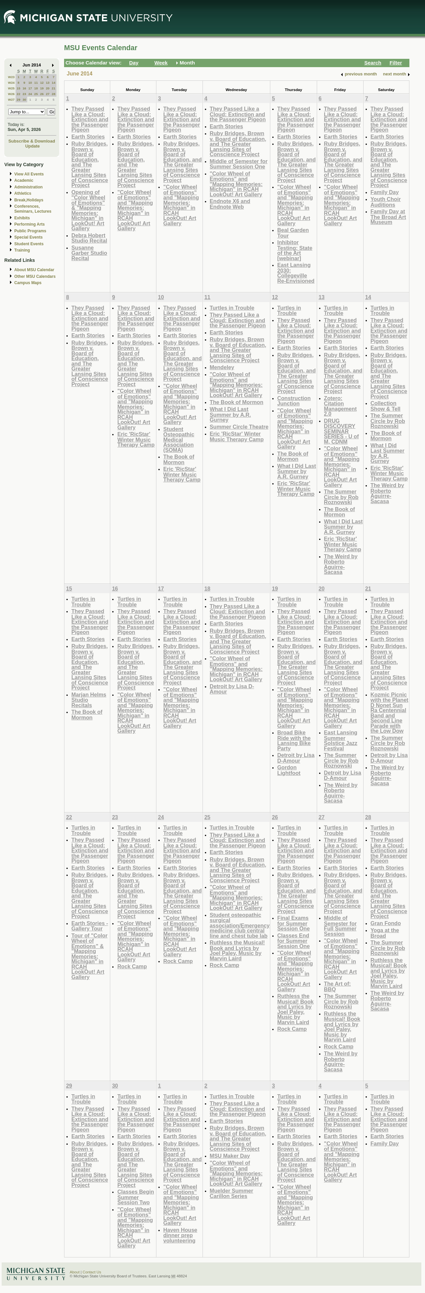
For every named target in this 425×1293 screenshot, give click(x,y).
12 (42, 82)
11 (36, 82)
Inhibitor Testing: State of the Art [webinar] (294, 250)
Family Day (385, 192)
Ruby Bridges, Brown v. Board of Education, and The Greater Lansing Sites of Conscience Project (89, 164)
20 (47, 88)
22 (18, 94)
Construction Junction (294, 401)
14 (53, 82)
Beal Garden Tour (293, 233)
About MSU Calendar (34, 270)
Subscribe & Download (31, 141)
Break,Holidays (28, 200)
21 (53, 88)
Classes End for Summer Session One (293, 940)
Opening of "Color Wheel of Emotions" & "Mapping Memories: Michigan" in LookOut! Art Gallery (88, 210)
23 (24, 94)
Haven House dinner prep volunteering (180, 1235)
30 (24, 99)
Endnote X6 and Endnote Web (230, 204)
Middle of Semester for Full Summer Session (340, 926)
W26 (11, 94)
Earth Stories (88, 137)
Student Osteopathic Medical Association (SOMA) (178, 439)
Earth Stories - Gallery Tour (89, 926)
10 (30, 82)
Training (22, 250)
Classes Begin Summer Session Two (135, 1197)
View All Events (29, 174)
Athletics (22, 193)
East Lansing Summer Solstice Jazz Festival (341, 740)
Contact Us (92, 1272)
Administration (28, 187)
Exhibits (22, 218)
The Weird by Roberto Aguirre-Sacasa (341, 564)
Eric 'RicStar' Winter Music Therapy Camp (135, 439)
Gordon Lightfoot (288, 770)
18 (36, 88)
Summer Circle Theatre (239, 427)
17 (30, 88)
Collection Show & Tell (385, 406)
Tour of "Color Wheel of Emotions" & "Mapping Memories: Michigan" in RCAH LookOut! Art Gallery (89, 956)
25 (36, 94)
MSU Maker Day (230, 1156)
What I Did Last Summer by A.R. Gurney (230, 414)
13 (47, 82)
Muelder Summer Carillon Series (231, 1193)
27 (47, 94)
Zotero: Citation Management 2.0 (340, 406)
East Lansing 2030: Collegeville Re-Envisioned (295, 273)
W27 (11, 99)
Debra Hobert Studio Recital (89, 238)
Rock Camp (132, 966)
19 (42, 88)
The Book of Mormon (178, 459)
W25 (11, 88)
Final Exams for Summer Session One (293, 923)
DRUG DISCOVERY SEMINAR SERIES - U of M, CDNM (341, 431)
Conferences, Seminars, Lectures (32, 209)
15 (18, 88)
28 (53, 94)
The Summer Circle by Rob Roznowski (341, 496)
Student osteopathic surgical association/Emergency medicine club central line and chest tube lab (240, 925)
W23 (11, 77)
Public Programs (30, 231)
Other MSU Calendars (35, 276)
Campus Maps (28, 282)
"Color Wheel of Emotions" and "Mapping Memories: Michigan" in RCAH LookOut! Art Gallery (135, 210)
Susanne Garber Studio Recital (89, 253)
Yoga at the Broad (385, 933)
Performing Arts (29, 224)
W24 (11, 82)
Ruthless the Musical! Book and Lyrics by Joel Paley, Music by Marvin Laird (237, 950)
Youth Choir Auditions (386, 202)
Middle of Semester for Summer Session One (239, 164)
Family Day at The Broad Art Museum (388, 216)
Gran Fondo (386, 923)
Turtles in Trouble (232, 308)
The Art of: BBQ (337, 986)
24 (30, 94)
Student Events (28, 244)
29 (18, 99)
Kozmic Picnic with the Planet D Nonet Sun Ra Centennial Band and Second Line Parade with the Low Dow (389, 713)
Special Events (28, 237)
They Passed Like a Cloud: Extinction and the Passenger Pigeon (89, 119)
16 (24, 88)
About (75, 1272)
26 (42, 94)
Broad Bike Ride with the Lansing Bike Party (294, 740)
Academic (23, 180)
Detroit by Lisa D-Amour (232, 689)
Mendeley (222, 367)
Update (32, 146)
